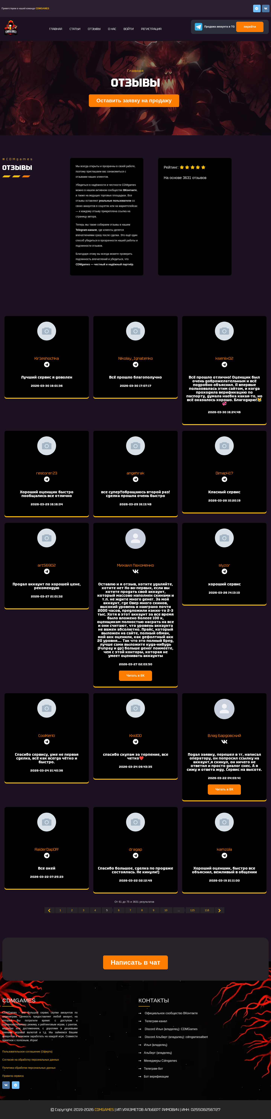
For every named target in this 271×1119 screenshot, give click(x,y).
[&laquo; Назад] (49, 910)
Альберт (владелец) (158, 1052)
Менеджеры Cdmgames (160, 1060)
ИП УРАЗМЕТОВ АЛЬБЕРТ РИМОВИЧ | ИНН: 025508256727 (168, 1109)
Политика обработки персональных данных (29, 1067)
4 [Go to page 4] (95, 910)
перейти (250, 26)
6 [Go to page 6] (119, 910)
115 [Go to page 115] (192, 910)
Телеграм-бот (153, 1068)
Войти (129, 29)
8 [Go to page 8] (142, 910)
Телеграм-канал (155, 1021)
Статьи (75, 29)
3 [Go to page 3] (84, 910)
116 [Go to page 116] (207, 910)
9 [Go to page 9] (154, 910)
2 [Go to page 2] (72, 910)
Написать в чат (135, 962)
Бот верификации (156, 1076)
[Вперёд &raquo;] (220, 910)
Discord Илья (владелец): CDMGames (170, 1029)
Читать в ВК (135, 675)
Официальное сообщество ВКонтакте (171, 1013)
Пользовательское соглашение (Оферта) (27, 1051)
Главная (55, 29)
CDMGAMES (104, 1109)
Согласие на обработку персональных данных (30, 1059)
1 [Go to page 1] (61, 910)
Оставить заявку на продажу (134, 100)
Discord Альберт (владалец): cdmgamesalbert (176, 1037)
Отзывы (94, 29)
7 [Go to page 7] (131, 910)
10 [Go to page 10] (166, 910)
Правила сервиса (13, 1075)
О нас (112, 29)
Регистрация (151, 29)
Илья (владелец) (155, 1044)
